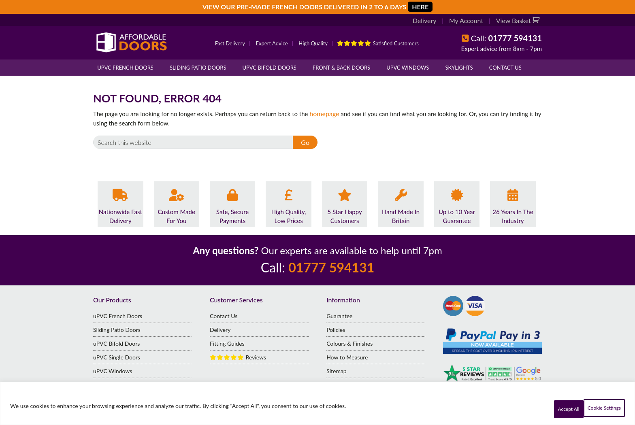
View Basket (515, 21)
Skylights (459, 67)
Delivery (430, 21)
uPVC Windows (407, 67)
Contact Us (505, 67)
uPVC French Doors (125, 67)
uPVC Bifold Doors (269, 67)
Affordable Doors (131, 42)
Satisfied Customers (378, 43)
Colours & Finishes (349, 343)
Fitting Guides (227, 343)
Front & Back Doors (341, 67)
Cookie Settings (541, 409)
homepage (323, 113)
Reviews (238, 356)
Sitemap (336, 370)
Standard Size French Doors (127, 384)
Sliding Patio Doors (198, 67)
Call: (506, 38)
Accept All (600, 409)
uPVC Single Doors (116, 356)
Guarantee (339, 315)
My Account (470, 21)
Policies (335, 329)
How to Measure (347, 356)
